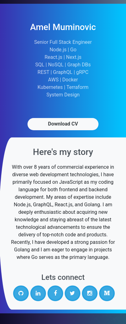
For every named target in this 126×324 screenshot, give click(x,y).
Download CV (63, 124)
